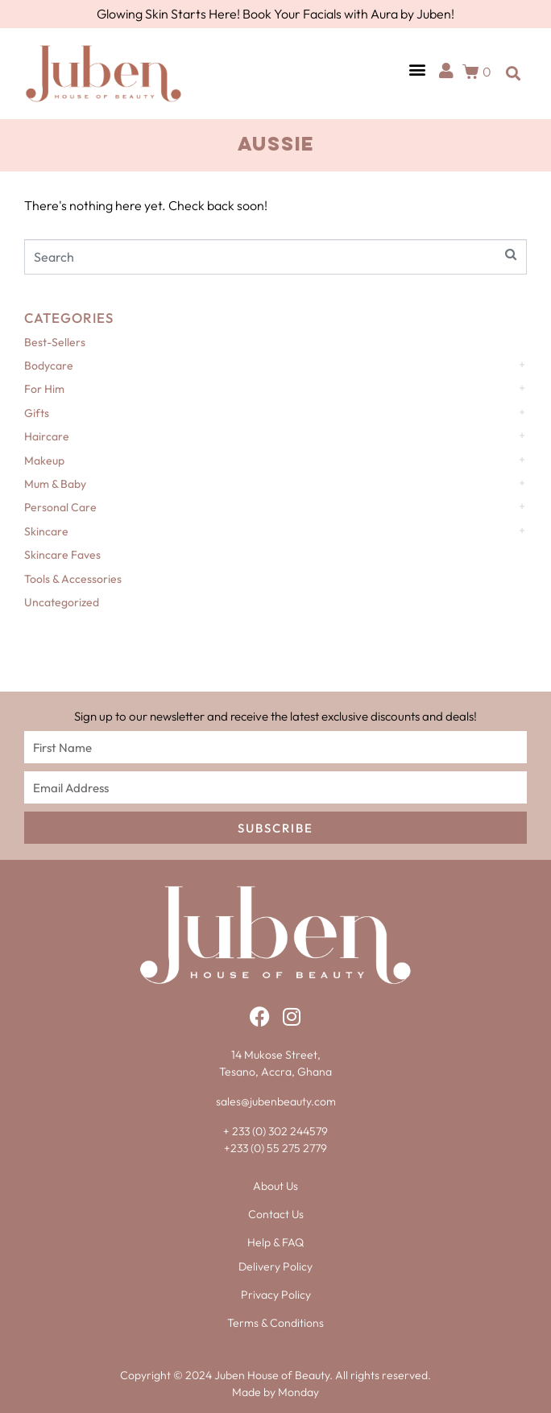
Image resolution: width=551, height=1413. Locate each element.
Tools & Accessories (73, 579)
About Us (275, 1186)
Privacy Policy (276, 1294)
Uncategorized (61, 602)
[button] (417, 69)
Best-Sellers (54, 342)
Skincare (46, 531)
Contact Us (276, 1214)
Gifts (36, 413)
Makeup (44, 460)
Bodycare (48, 365)
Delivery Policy (275, 1266)
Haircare (46, 436)
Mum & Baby (55, 484)
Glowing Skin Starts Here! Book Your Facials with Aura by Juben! (275, 14)
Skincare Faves (62, 554)
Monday (298, 1392)
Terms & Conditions (275, 1323)
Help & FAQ (275, 1242)
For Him (44, 389)
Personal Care (60, 507)
